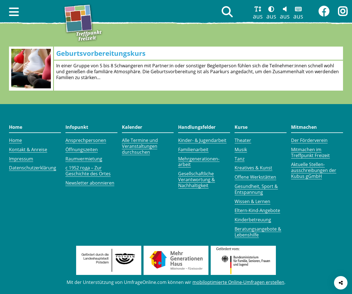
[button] (14, 12)
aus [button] (258, 16)
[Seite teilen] (341, 283)
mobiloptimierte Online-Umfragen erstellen (238, 282)
